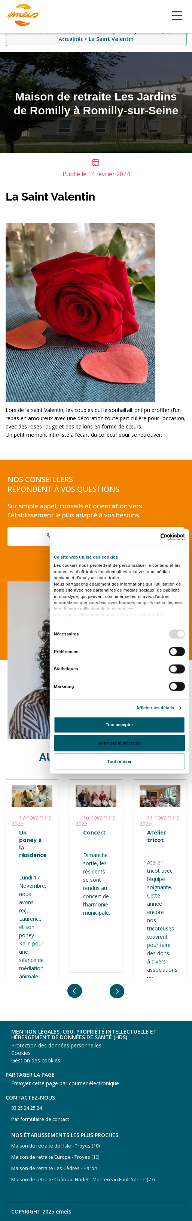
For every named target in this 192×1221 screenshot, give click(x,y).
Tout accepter (119, 724)
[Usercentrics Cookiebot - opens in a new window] (160, 536)
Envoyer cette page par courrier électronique (65, 1083)
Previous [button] (74, 991)
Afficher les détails (155, 708)
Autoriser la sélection (119, 742)
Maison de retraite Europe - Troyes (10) (55, 1157)
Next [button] (117, 991)
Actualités (71, 39)
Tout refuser (119, 761)
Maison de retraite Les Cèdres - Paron (54, 1168)
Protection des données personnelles (56, 1045)
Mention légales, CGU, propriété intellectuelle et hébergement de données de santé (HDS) (84, 1034)
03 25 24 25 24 (26, 1107)
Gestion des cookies (35, 1060)
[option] (32, 878)
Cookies (21, 1052)
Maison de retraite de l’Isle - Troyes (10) (55, 1145)
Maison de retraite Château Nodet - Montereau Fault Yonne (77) (83, 1179)
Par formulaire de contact (40, 1119)
